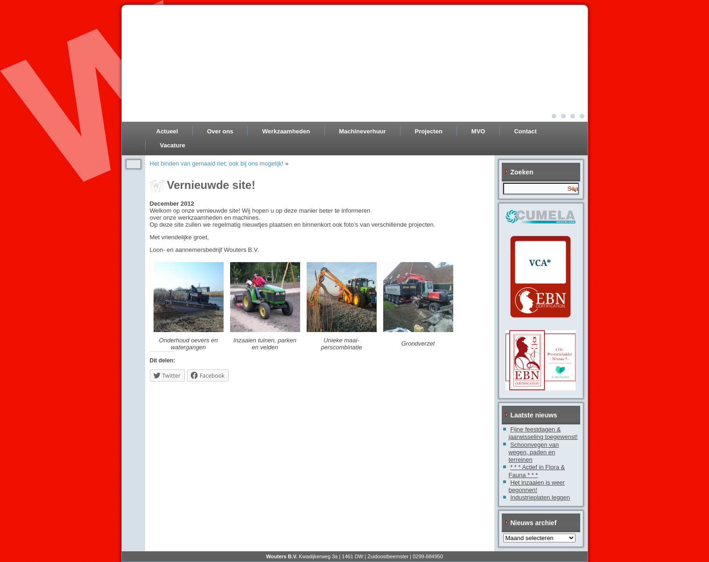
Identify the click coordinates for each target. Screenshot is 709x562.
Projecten (428, 131)
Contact (525, 131)
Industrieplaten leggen (540, 497)
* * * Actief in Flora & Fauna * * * (537, 471)
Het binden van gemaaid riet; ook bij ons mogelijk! (217, 163)
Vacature (172, 145)
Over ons (220, 131)
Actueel (167, 131)
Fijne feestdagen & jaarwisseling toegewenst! (543, 433)
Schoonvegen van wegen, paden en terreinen (534, 452)
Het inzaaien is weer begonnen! (537, 486)
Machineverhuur (362, 131)
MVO (478, 131)
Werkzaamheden (286, 131)
